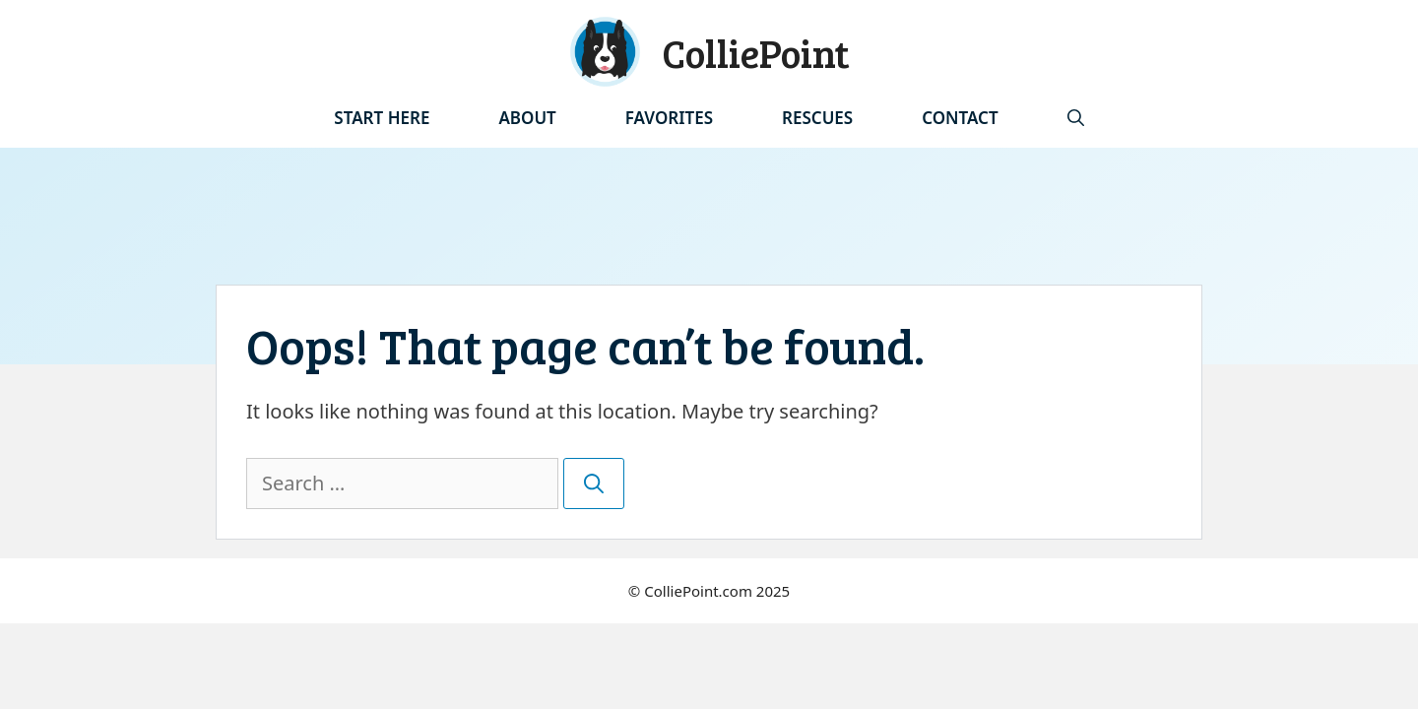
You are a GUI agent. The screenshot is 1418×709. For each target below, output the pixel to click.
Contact (960, 117)
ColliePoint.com (698, 591)
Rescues (817, 117)
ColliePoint (756, 52)
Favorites (669, 117)
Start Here (381, 117)
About (526, 117)
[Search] (593, 483)
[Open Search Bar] (1076, 118)
